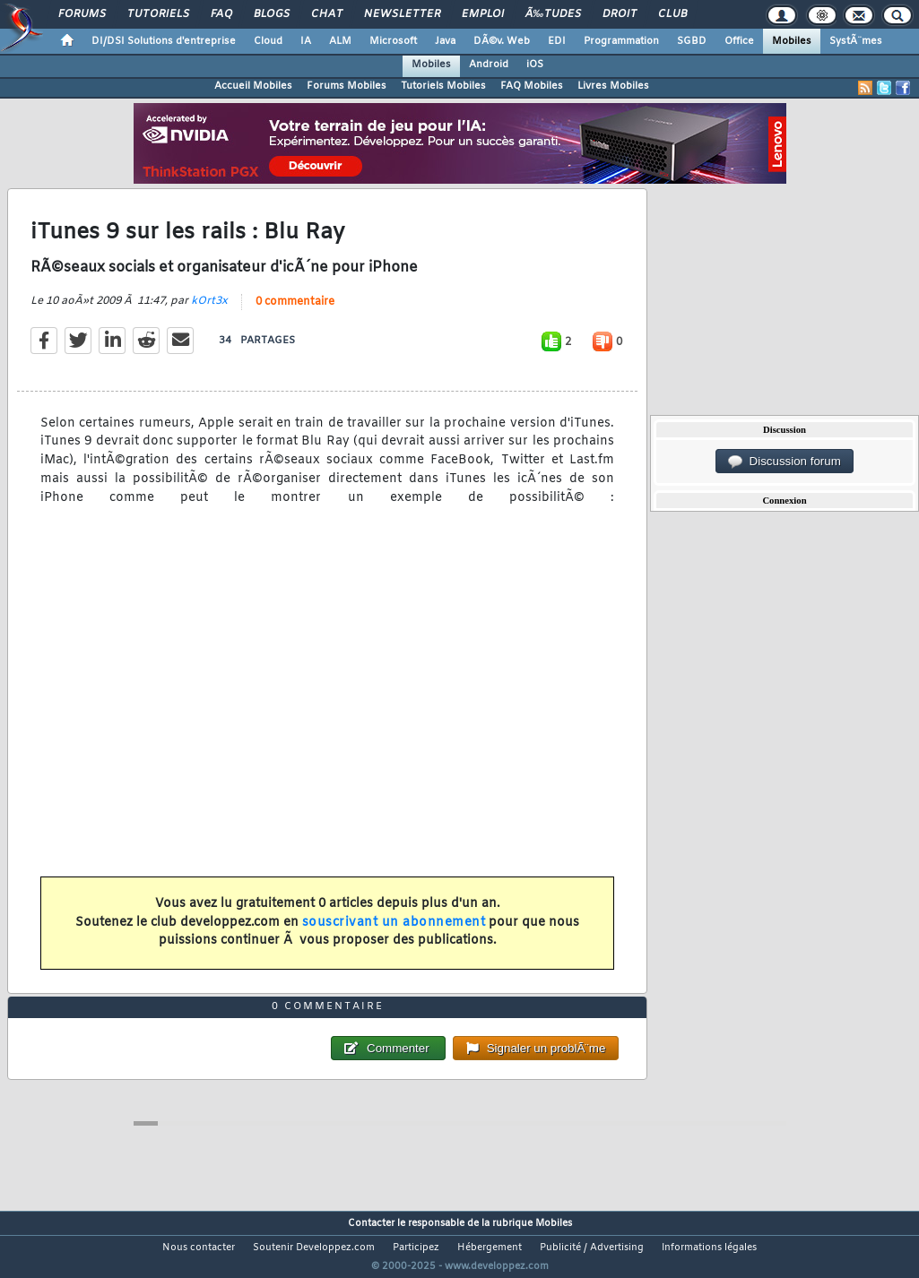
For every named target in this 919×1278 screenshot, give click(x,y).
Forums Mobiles (346, 86)
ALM (340, 41)
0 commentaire (295, 313)
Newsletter (402, 14)
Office (739, 41)
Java (445, 41)
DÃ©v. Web (501, 41)
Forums (82, 14)
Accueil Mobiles (253, 86)
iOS (534, 64)
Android (488, 64)
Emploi (483, 14)
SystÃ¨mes (855, 41)
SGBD (692, 41)
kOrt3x (209, 312)
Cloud (268, 41)
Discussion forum (784, 461)
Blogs (271, 14)
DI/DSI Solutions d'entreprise (163, 41)
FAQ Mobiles (531, 86)
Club (672, 14)
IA (305, 41)
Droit (619, 14)
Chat (326, 14)
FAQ (221, 14)
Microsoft (393, 41)
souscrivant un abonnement (394, 933)
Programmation (621, 41)
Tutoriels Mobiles (443, 86)
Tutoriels (158, 14)
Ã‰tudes (553, 14)
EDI (557, 41)
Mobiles (791, 41)
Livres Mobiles (613, 86)
